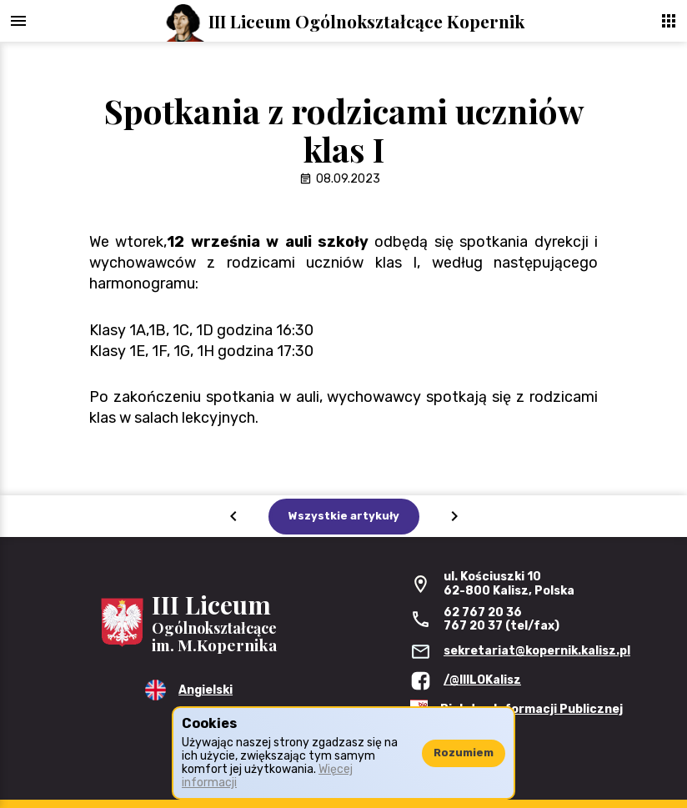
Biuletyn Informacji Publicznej (531, 709)
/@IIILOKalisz (482, 680)
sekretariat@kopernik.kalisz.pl (537, 651)
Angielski (205, 690)
